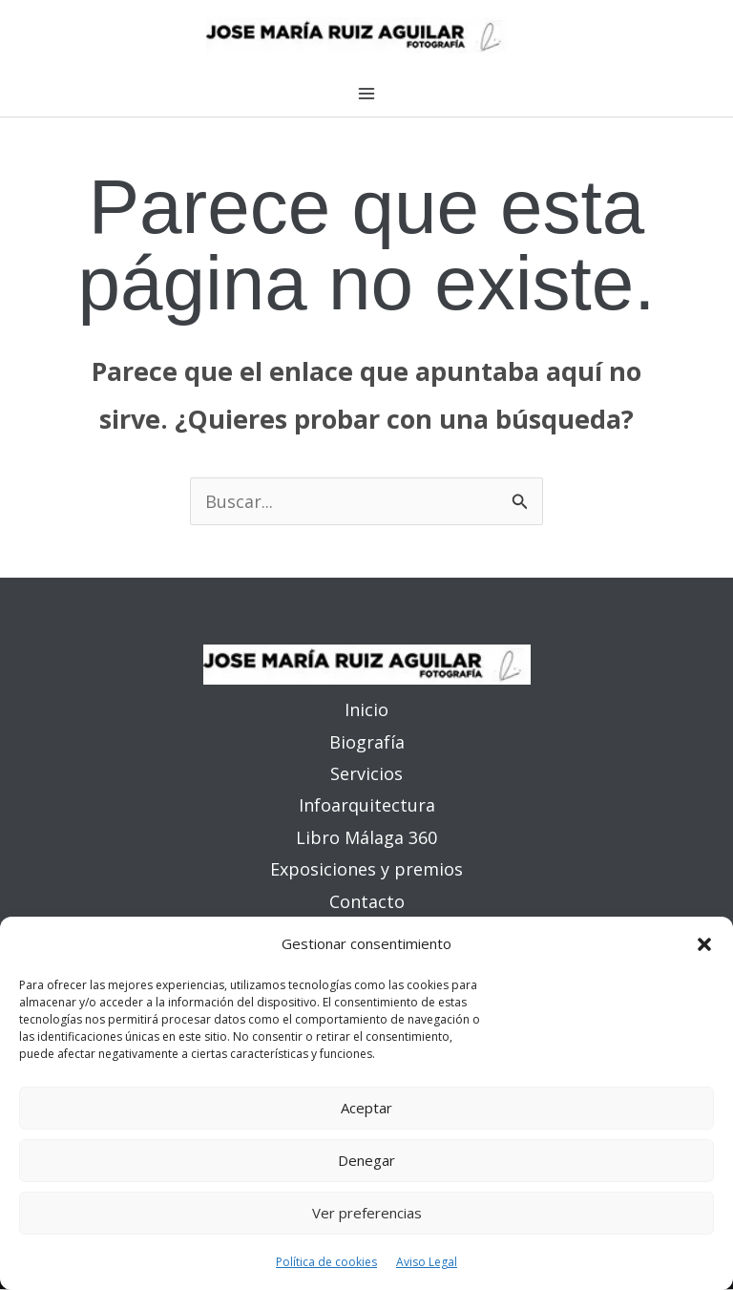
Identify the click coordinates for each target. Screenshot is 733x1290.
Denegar (366, 1160)
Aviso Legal (426, 1262)
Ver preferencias (367, 1212)
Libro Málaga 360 (366, 838)
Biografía (367, 742)
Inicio (366, 710)
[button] (704, 944)
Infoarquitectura (367, 806)
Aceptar (366, 1107)
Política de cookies (326, 1262)
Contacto (367, 902)
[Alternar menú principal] (367, 95)
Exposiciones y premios (366, 870)
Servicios (366, 774)
